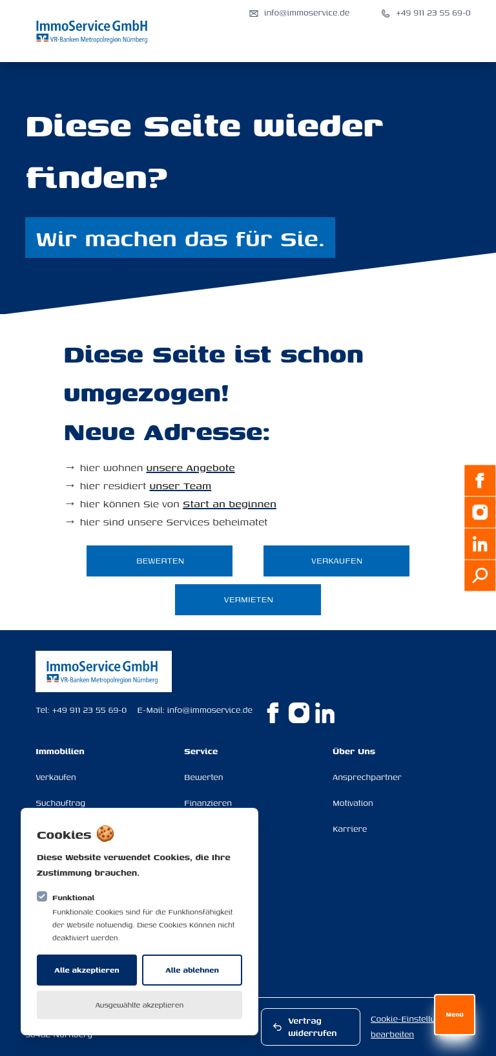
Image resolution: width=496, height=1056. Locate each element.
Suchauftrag (60, 803)
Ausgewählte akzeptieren (140, 1004)
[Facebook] (479, 480)
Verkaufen (56, 777)
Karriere (350, 829)
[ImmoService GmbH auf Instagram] (299, 712)
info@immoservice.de (210, 710)
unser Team (180, 485)
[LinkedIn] (479, 544)
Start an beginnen (229, 503)
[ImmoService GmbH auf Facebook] (273, 712)
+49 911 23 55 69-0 (89, 710)
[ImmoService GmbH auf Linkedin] (325, 712)
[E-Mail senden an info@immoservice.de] (299, 12)
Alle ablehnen (192, 969)
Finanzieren (208, 803)
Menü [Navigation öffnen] (455, 1014)
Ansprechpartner (367, 777)
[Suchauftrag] (479, 575)
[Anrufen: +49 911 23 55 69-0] (425, 12)
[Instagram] (479, 512)
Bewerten (203, 777)
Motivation (353, 803)
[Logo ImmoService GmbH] (93, 31)
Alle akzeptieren (86, 969)
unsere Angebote (190, 467)
